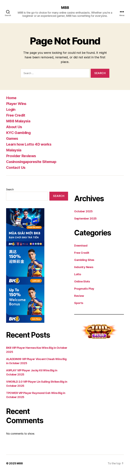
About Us (14, 127)
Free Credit (15, 115)
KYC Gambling (18, 132)
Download (80, 245)
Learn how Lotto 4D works (28, 144)
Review (79, 295)
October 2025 (83, 211)
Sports (78, 303)
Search (10, 189)
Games (12, 138)
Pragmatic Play (84, 288)
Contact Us (15, 167)
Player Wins (16, 103)
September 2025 (85, 218)
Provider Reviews (21, 156)
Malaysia (13, 150)
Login (10, 109)
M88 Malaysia (18, 121)
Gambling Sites (84, 260)
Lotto (77, 274)
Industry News (83, 267)
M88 (65, 7)
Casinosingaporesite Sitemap (31, 161)
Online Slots (82, 281)
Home (11, 98)
